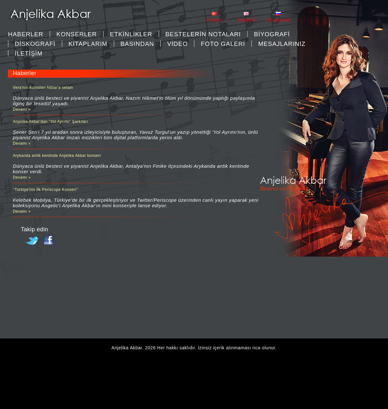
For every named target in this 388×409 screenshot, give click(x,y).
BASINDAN (137, 43)
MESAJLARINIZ (282, 43)
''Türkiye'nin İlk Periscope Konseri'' (45, 189)
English (246, 19)
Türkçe (214, 19)
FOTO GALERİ (223, 43)
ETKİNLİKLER (131, 34)
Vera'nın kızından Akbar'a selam (43, 87)
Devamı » (22, 109)
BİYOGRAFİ (272, 34)
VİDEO (177, 43)
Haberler (25, 34)
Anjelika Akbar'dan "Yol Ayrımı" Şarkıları (50, 121)
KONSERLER (76, 34)
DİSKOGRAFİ (35, 43)
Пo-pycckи (278, 19)
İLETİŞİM (29, 53)
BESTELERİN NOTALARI (203, 34)
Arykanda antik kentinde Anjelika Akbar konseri (57, 155)
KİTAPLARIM (88, 43)
